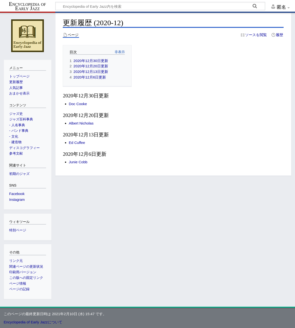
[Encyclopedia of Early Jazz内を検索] (160, 6)
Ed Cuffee (77, 143)
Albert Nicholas (81, 123)
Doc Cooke (78, 104)
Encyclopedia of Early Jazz (27, 6)
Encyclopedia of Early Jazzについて (33, 322)
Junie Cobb (78, 162)
